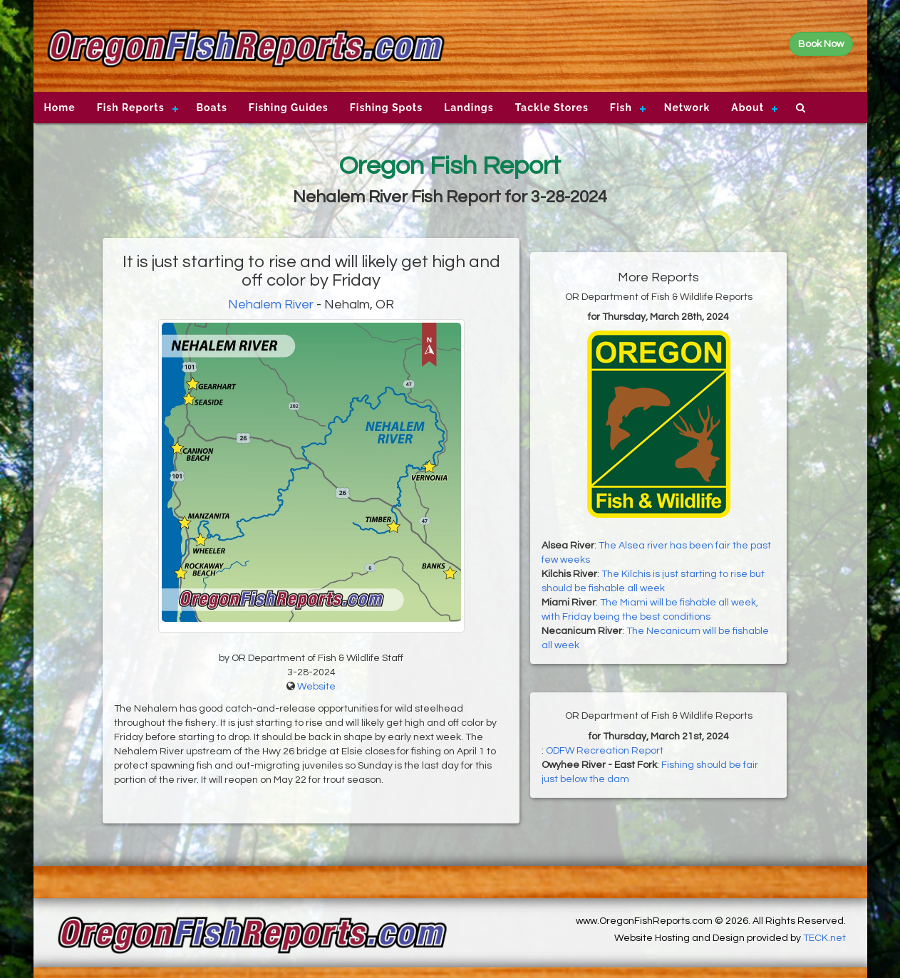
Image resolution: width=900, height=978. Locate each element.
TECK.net (824, 938)
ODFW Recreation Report (604, 751)
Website (316, 687)
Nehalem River (271, 304)
